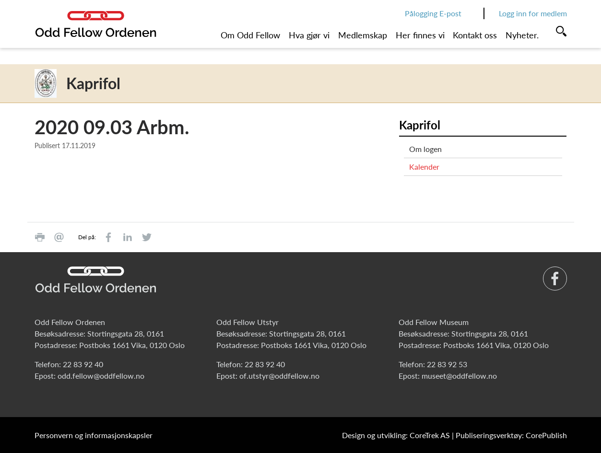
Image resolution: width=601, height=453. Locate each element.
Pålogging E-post (433, 13)
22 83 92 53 (447, 364)
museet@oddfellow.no (459, 375)
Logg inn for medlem (533, 13)
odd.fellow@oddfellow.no (101, 375)
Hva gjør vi (309, 35)
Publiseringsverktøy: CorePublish (511, 435)
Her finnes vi (420, 35)
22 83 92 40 (83, 364)
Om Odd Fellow (250, 35)
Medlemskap (362, 35)
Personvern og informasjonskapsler (94, 435)
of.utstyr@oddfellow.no (279, 375)
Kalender (424, 166)
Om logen (425, 148)
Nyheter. (522, 35)
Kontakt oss (475, 35)
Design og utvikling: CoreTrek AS (396, 435)
